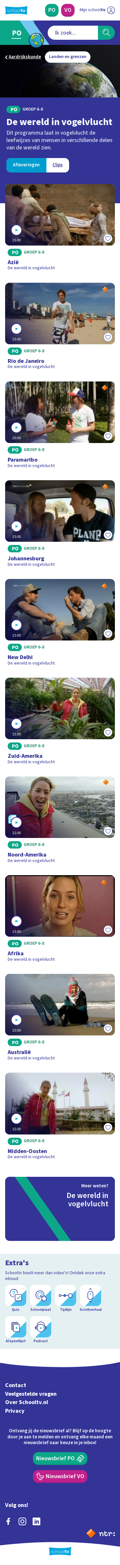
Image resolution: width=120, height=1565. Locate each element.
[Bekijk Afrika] (60, 920)
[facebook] (8, 1521)
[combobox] (73, 33)
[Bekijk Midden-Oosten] (60, 1118)
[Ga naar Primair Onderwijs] (18, 33)
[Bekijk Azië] (60, 229)
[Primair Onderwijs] (52, 10)
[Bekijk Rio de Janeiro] (60, 328)
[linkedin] (36, 1521)
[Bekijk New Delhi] (60, 624)
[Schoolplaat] (40, 1298)
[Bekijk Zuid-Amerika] (60, 723)
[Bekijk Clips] (57, 165)
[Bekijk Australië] (60, 1019)
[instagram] (22, 1521)
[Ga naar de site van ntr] (107, 1533)
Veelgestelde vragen (31, 1394)
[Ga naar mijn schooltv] (97, 10)
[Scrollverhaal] (90, 1298)
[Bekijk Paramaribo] (60, 427)
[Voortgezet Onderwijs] (68, 10)
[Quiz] (15, 1298)
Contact (15, 1385)
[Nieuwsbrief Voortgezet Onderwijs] (60, 1476)
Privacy (15, 1411)
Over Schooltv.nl (26, 1402)
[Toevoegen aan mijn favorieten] (108, 238)
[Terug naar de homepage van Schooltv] (16, 10)
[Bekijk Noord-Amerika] (60, 821)
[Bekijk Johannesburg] (60, 525)
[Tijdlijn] (65, 1298)
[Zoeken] (106, 33)
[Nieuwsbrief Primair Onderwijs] (60, 1458)
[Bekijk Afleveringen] (26, 165)
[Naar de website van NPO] (91, 1533)
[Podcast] (40, 1330)
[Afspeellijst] (15, 1330)
